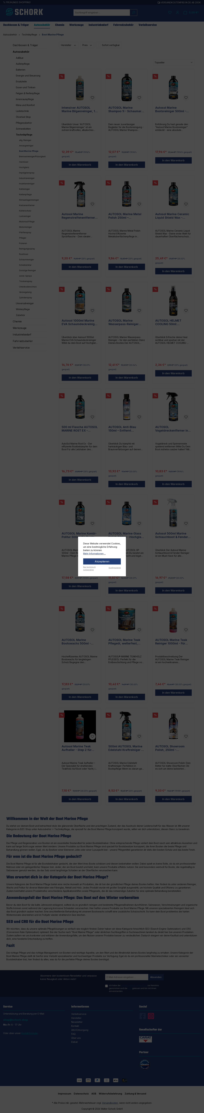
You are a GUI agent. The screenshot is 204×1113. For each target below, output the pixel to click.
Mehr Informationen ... (94, 553)
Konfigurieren (115, 568)
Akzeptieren (102, 561)
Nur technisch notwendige (89, 568)
